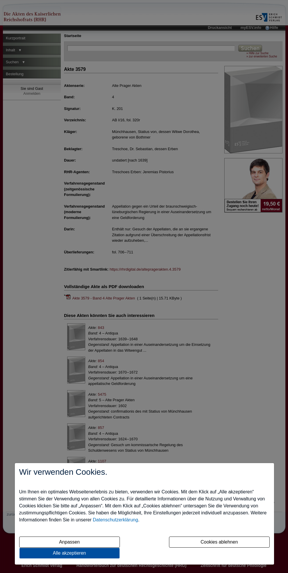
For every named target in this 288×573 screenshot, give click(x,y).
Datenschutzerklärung (115, 519)
